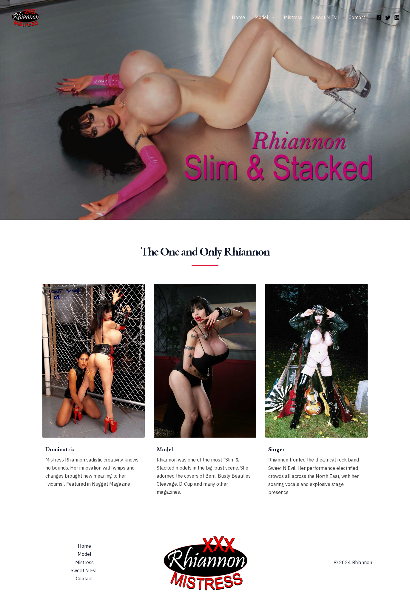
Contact (357, 17)
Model (264, 17)
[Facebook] (379, 17)
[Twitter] (388, 17)
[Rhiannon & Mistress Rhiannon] (25, 17)
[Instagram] (397, 17)
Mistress (293, 17)
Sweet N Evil (325, 17)
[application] (271, 17)
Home (238, 17)
